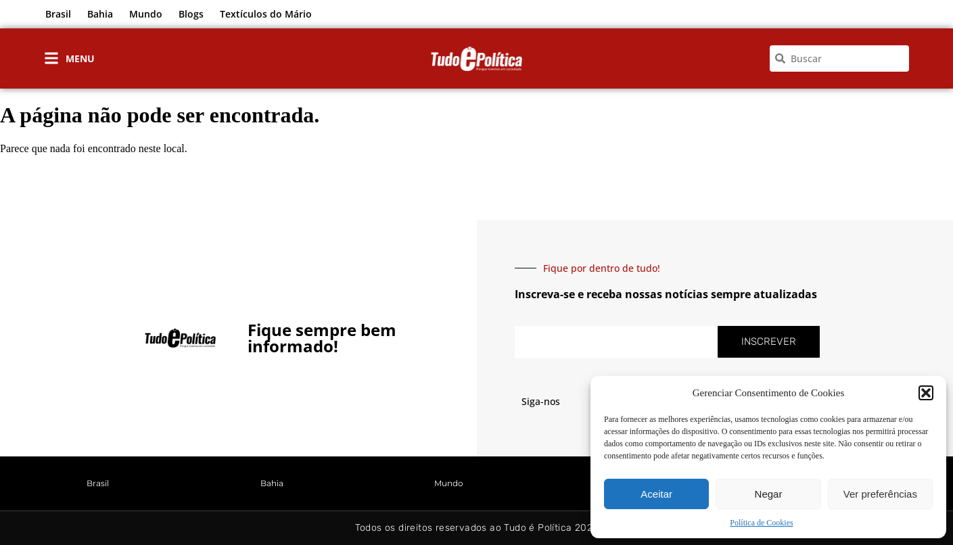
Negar (769, 494)
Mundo (145, 13)
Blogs (191, 13)
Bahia (100, 13)
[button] (926, 393)
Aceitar (656, 494)
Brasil (58, 13)
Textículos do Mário (266, 13)
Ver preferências (880, 494)
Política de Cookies (761, 522)
